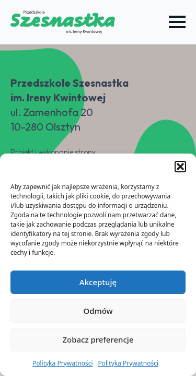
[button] (180, 166)
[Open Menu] (177, 22)
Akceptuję (98, 282)
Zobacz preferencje (97, 339)
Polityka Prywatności (62, 363)
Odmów (97, 311)
